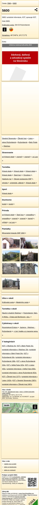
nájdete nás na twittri (10, 464)
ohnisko (5, 183)
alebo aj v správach (10, 470)
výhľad (4, 222)
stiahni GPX (5, 396)
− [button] (5, 88)
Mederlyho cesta (22, 302)
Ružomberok (22, 142)
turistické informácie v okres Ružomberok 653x (19, 373)
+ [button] (5, 85)
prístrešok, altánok (17, 183)
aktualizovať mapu (13, 392)
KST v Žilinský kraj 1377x (11, 377)
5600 (15, 3)
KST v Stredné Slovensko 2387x (24, 380)
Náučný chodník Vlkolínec (11, 313)
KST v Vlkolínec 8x (9, 346)
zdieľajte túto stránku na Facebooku (14, 477)
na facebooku (16, 477)
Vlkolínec (6, 146)
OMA (9, 3)
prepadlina (30, 215)
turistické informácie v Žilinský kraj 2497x (17, 384)
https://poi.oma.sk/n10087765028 (11, 132)
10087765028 (6, 393)
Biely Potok (33, 142)
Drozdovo (27, 175)
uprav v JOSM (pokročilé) (26, 392)
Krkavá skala (7, 171)
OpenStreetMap (17, 131)
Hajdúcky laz (6, 179)
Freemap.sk (27, 131)
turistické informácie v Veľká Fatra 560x (21, 369)
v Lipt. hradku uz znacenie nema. (26, 331)
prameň (19, 157)
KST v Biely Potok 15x (25, 346)
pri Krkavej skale (8, 157)
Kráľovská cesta (8, 25)
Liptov (30, 138)
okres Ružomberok (9, 142)
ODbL (25, 495)
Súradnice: (6, 35)
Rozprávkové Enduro (9, 327)
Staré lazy (17, 175)
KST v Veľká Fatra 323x (15, 365)
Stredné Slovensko (9, 138)
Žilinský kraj (22, 138)
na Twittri (21, 478)
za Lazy (35, 157)
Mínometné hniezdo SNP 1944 (13, 233)
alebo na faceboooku (10, 467)
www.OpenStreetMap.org (26, 493)
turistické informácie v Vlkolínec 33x (15, 350)
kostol (4, 204)
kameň (30, 218)
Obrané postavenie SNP (23, 179)
